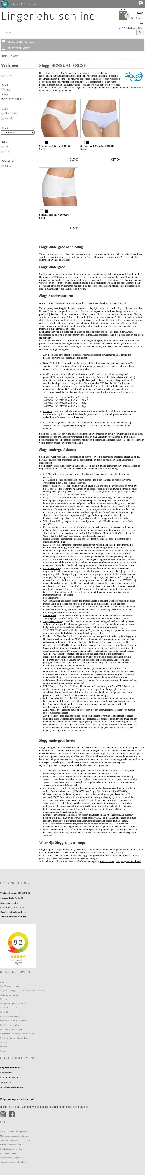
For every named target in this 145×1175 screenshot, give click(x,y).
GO (45, 600)
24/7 (62, 474)
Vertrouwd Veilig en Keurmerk (13, 1020)
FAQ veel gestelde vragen (11, 1029)
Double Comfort (51, 374)
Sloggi (14, 55)
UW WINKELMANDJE (130, 27)
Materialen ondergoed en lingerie (14, 1136)
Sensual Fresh (49, 615)
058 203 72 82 (107, 861)
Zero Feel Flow (50, 715)
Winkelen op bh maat (9, 995)
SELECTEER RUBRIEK (18, 41)
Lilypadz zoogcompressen (11, 1157)
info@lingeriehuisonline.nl (128, 861)
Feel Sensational (51, 597)
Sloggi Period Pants (52, 621)
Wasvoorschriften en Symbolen (13, 1162)
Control (46, 527)
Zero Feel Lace (72, 686)
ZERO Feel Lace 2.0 (53, 686)
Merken (3, 1042)
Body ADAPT (50, 497)
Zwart (5, 151)
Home (5, 55)
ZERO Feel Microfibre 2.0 (55, 698)
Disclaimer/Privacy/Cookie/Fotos (14, 1038)
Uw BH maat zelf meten (10, 986)
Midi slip (7, 118)
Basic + (46, 485)
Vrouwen (7, 75)
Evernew (47, 814)
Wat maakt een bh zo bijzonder (13, 1131)
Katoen (6, 166)
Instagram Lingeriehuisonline (13, 1003)
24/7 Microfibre (50, 474)
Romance (47, 411)
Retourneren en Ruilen (10, 1016)
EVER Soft (48, 788)
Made (45, 829)
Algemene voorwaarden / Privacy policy (17, 1033)
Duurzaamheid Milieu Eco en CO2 (15, 1140)
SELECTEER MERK (16, 48)
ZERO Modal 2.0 (51, 709)
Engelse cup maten (8, 1153)
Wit (4, 146)
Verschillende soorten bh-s (11, 1144)
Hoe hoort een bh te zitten (11, 1149)
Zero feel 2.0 (49, 668)
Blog (2, 982)
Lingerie (3, 999)
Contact (3, 1051)
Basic (45, 363)
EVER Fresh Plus (51, 568)
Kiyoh (18, 963)
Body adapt (72, 497)
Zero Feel (47, 354)
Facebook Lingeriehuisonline (12, 1008)
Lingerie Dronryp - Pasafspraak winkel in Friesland (22, 990)
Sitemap (3, 1046)
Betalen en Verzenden (9, 1025)
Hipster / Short (9, 113)
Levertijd (4, 1012)
